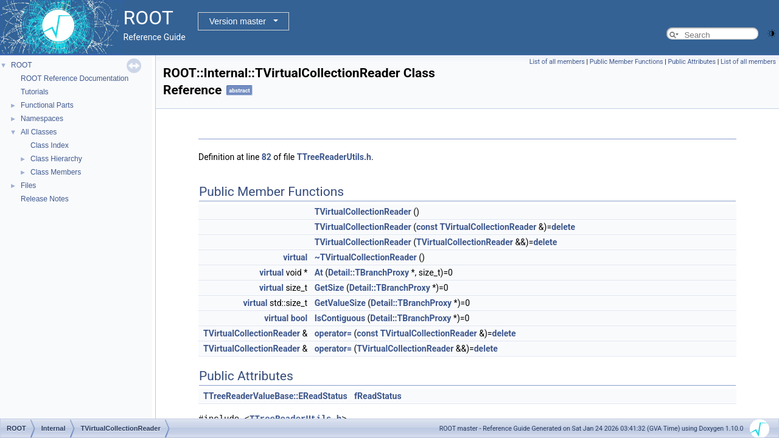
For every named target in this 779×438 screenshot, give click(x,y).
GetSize (329, 288)
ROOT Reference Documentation (74, 78)
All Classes (39, 132)
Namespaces (42, 118)
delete (563, 227)
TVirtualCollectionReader (363, 212)
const (427, 227)
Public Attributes (692, 62)
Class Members (55, 172)
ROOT (21, 65)
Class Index (49, 145)
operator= (333, 333)
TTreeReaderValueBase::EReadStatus (275, 396)
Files (28, 185)
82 (266, 157)
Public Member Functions (626, 62)
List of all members (557, 62)
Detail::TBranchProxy (368, 272)
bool (299, 318)
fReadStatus (378, 396)
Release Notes (45, 199)
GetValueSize (340, 303)
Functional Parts (47, 105)
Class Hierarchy (56, 159)
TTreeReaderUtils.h (334, 157)
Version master (237, 21)
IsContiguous (340, 318)
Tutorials (35, 92)
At (319, 272)
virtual (295, 257)
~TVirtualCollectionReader (366, 257)
